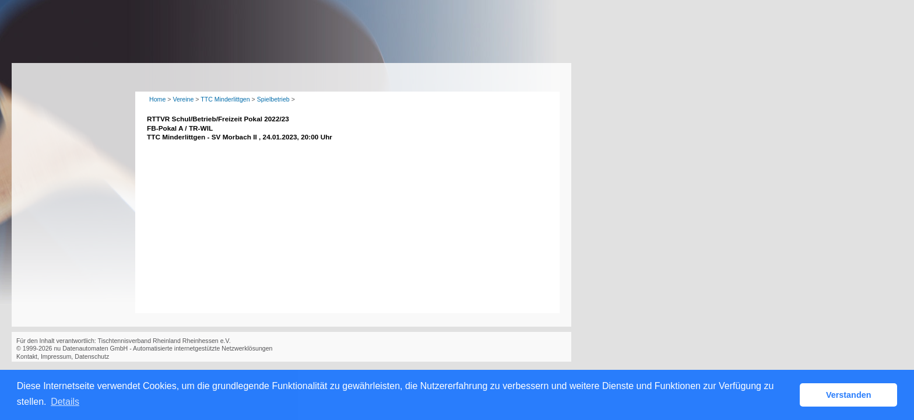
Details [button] (65, 402)
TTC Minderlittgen (225, 99)
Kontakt (26, 356)
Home (157, 99)
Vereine (183, 99)
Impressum (56, 356)
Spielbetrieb (273, 99)
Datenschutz (92, 356)
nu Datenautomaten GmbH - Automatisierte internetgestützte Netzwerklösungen (163, 348)
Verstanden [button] (848, 395)
